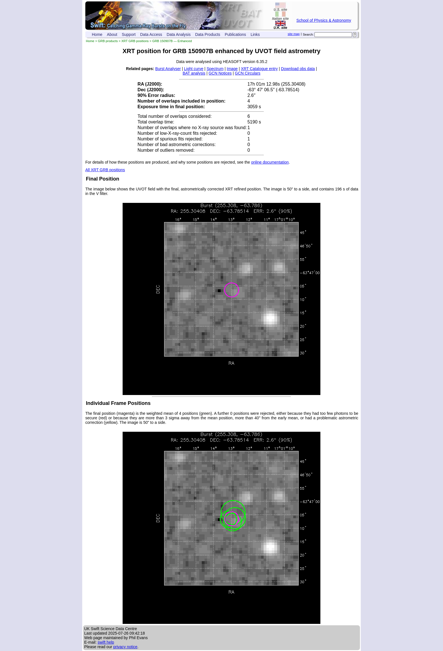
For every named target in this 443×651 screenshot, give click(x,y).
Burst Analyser (168, 68)
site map (293, 34)
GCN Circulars (247, 73)
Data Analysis (179, 34)
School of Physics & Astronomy (323, 20)
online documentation (270, 162)
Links (255, 34)
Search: (308, 34)
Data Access (151, 34)
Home (97, 34)
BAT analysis (194, 73)
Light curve (193, 68)
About (112, 34)
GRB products (108, 41)
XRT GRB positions (135, 41)
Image (232, 68)
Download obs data (298, 68)
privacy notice (125, 647)
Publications (235, 34)
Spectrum (215, 68)
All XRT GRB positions (105, 170)
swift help (105, 642)
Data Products (207, 34)
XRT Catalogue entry (259, 68)
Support (129, 34)
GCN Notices (220, 73)
